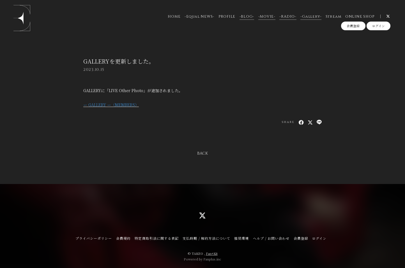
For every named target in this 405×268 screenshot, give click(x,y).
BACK (202, 153)
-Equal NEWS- (199, 16)
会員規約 (123, 238)
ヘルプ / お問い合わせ (271, 238)
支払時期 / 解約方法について (206, 238)
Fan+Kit (212, 253)
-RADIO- (287, 16)
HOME (174, 16)
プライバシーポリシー (93, 238)
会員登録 (353, 26)
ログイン (378, 26)
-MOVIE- (266, 16)
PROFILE (226, 16)
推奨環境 (241, 238)
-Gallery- (310, 16)
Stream (333, 16)
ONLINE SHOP (359, 16)
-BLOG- (246, 16)
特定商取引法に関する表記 (156, 238)
